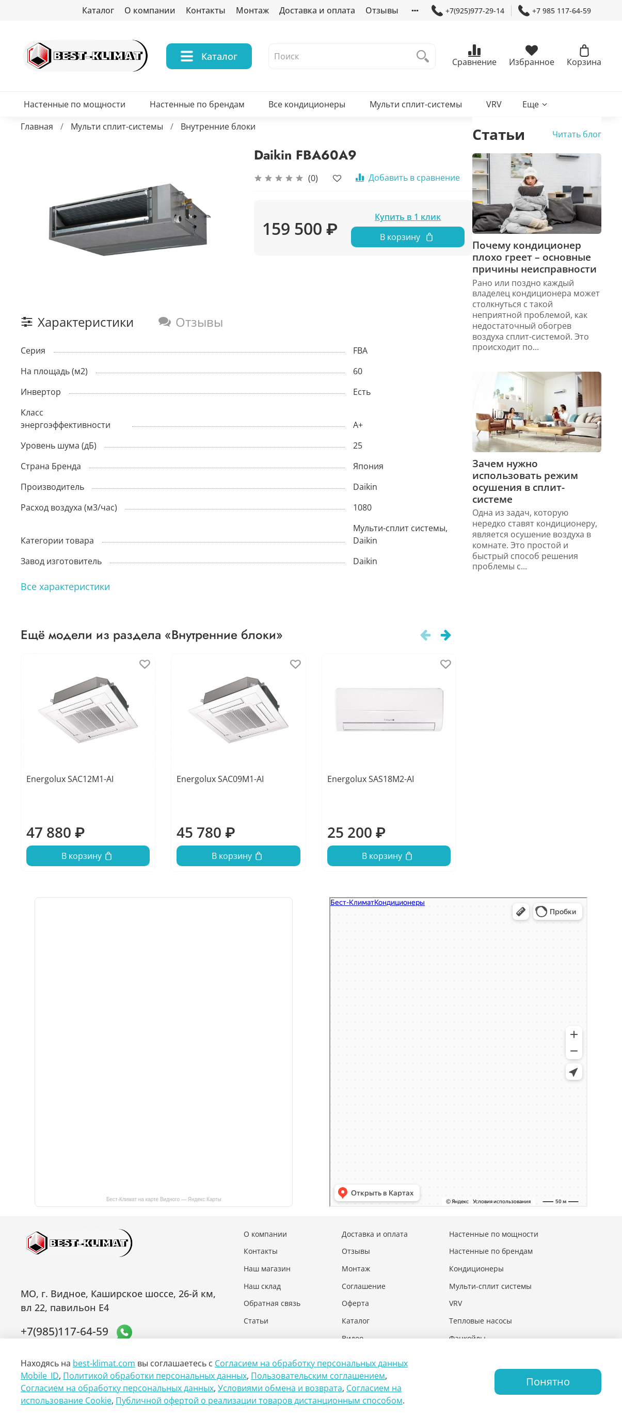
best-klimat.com (104, 1363)
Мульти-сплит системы (490, 1286)
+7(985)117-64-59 (64, 1331)
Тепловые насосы (480, 1321)
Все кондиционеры (306, 104)
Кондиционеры (476, 1268)
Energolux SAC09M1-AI (220, 779)
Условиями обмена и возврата (280, 1388)
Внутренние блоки (218, 126)
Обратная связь (272, 1303)
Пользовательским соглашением (318, 1375)
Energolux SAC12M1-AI (70, 779)
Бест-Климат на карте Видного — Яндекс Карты (163, 1199)
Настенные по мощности (74, 104)
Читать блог (576, 134)
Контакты (206, 10)
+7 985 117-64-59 (554, 10)
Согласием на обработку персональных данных (117, 1388)
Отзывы (381, 10)
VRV (494, 104)
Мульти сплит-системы (416, 104)
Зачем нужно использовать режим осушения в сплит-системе (525, 481)
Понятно (548, 1382)
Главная (37, 126)
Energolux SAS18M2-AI (370, 779)
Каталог (98, 10)
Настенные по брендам (197, 104)
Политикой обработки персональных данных (155, 1375)
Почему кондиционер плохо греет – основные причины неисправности (534, 257)
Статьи (256, 1321)
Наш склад (262, 1286)
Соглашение (364, 1286)
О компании (150, 10)
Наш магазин (267, 1268)
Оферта (355, 1303)
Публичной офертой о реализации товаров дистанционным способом (259, 1400)
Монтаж (252, 10)
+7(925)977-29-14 (468, 10)
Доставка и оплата (317, 10)
